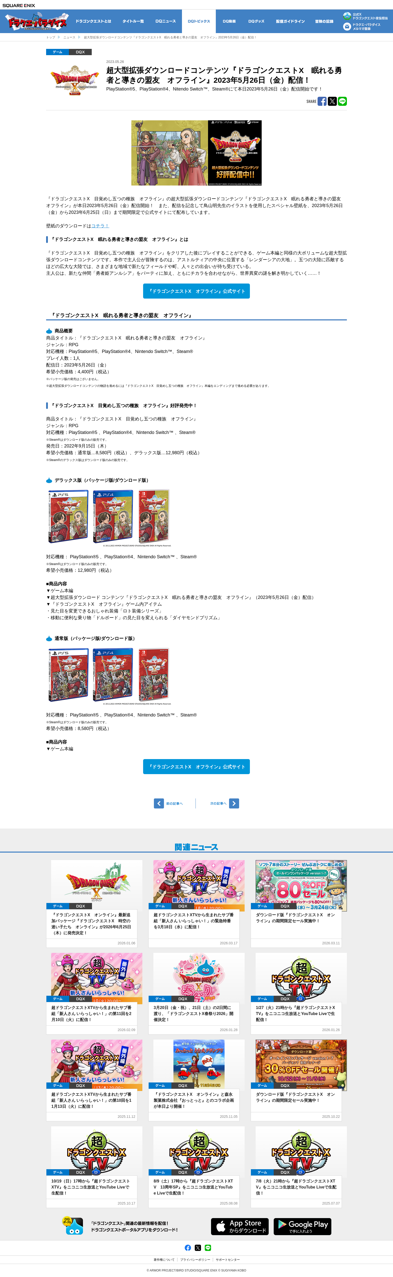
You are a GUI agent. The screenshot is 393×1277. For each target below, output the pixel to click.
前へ (175, 803)
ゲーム (57, 52)
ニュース (69, 37)
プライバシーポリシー (195, 1259)
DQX (80, 52)
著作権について (164, 1259)
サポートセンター (228, 1259)
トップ (50, 37)
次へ (218, 803)
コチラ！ (100, 225)
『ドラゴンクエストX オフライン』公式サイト (196, 291)
